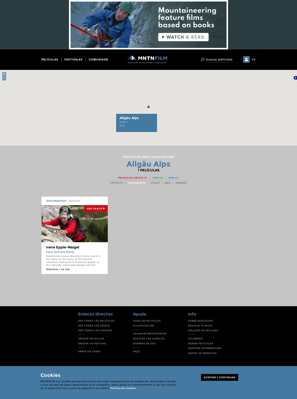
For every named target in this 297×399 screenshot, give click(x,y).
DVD (173, 177)
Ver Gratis (96, 208)
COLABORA (195, 338)
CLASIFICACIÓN (143, 325)
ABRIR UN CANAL (89, 351)
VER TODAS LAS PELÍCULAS (96, 320)
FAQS (136, 351)
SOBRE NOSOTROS (200, 320)
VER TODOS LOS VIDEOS (94, 325)
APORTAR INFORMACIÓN (204, 348)
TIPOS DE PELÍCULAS (147, 320)
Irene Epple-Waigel (62, 247)
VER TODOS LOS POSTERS (95, 330)
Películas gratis (132, 177)
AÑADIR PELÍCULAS (91, 338)
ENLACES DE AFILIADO (203, 330)
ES (254, 59)
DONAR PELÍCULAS (200, 343)
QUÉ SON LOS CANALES (149, 338)
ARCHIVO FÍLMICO (200, 325)
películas (49, 59)
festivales (73, 59)
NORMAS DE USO (144, 343)
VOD (158, 177)
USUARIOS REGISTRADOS (150, 333)
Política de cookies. (123, 388)
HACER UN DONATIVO (202, 353)
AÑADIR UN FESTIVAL (92, 343)
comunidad (98, 59)
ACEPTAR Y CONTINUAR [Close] (219, 377)
